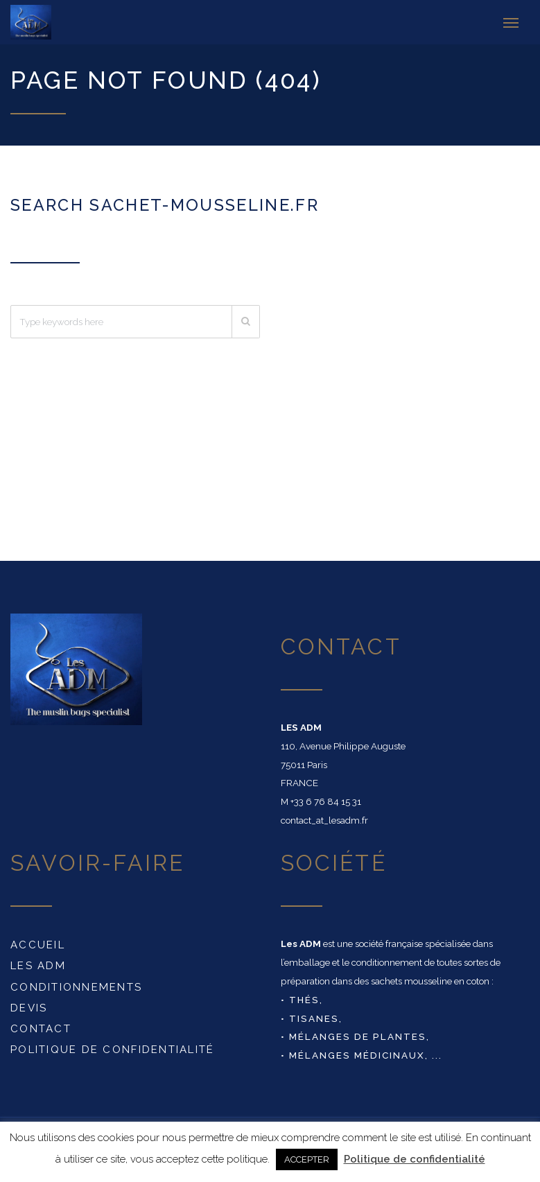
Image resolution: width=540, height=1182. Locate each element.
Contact (40, 1026)
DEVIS (28, 1005)
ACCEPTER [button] (306, 1159)
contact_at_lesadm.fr (324, 817)
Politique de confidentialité (112, 1047)
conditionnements (76, 983)
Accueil (37, 942)
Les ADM (38, 963)
